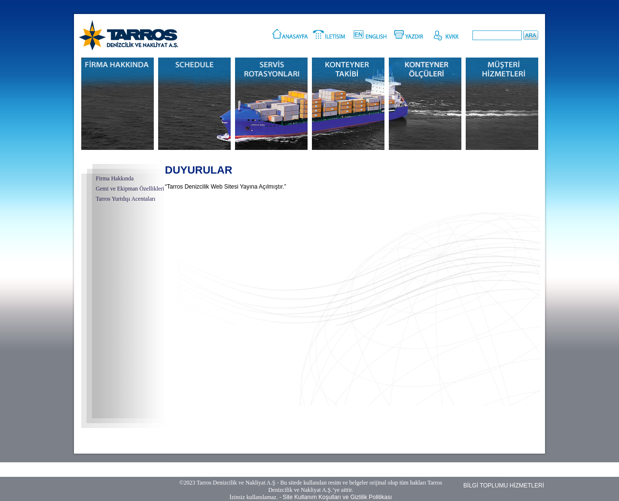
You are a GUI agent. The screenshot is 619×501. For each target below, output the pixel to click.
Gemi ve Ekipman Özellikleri (130, 188)
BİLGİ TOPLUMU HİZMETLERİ (503, 485)
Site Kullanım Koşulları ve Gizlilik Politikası (337, 497)
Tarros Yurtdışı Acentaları (125, 198)
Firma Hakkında (114, 178)
